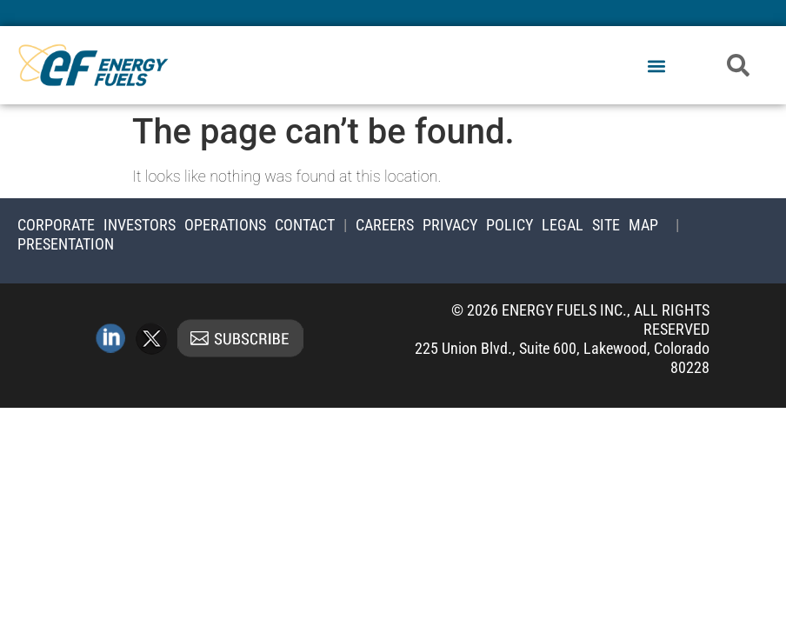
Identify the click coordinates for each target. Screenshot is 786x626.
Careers (385, 225)
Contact (305, 225)
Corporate (56, 225)
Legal (562, 225)
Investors (139, 225)
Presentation (65, 244)
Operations (225, 225)
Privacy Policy (478, 225)
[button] (657, 66)
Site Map (625, 225)
